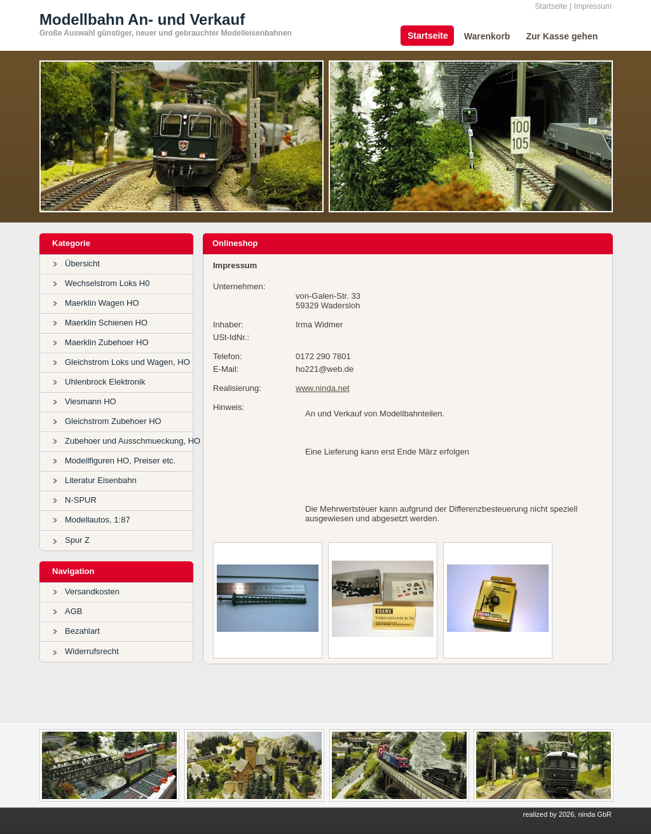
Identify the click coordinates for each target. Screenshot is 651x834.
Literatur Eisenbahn (101, 480)
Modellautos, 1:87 (97, 519)
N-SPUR (81, 500)
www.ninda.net (323, 388)
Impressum (593, 6)
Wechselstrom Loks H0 (107, 283)
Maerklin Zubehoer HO (107, 342)
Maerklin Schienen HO (106, 322)
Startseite (551, 6)
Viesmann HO (90, 401)
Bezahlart (82, 631)
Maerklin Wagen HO (102, 303)
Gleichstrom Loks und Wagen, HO (127, 362)
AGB (73, 611)
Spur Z (77, 540)
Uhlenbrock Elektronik (105, 381)
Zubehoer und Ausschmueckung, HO (132, 441)
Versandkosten (92, 591)
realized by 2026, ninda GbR (567, 814)
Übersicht (82, 263)
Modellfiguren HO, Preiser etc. (120, 460)
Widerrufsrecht (92, 651)
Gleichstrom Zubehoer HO (113, 421)
